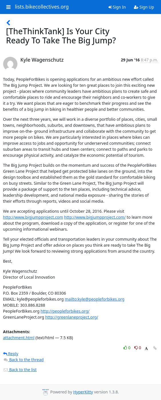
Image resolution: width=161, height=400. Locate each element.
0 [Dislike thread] (137, 347)
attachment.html (19, 337)
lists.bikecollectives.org (42, 6)
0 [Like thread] (127, 347)
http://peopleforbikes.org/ (65, 311)
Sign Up (144, 7)
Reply (11, 353)
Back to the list (20, 369)
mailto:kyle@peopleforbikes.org (94, 299)
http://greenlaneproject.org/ (71, 317)
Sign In (117, 7)
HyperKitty (83, 392)
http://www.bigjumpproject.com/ (95, 217)
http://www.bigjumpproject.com (33, 217)
